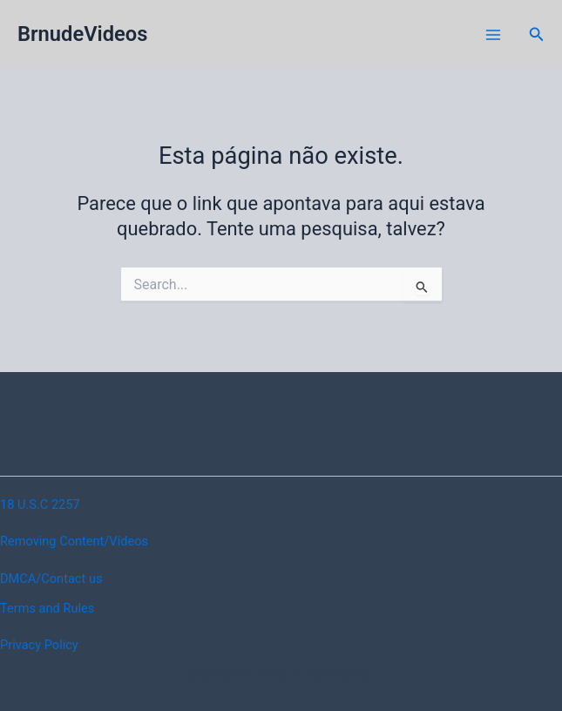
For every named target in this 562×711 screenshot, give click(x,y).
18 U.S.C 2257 (40, 504)
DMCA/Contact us (51, 578)
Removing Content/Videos (74, 541)
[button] (537, 34)
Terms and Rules (47, 608)
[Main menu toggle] (493, 35)
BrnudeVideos (82, 34)
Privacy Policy (39, 645)
